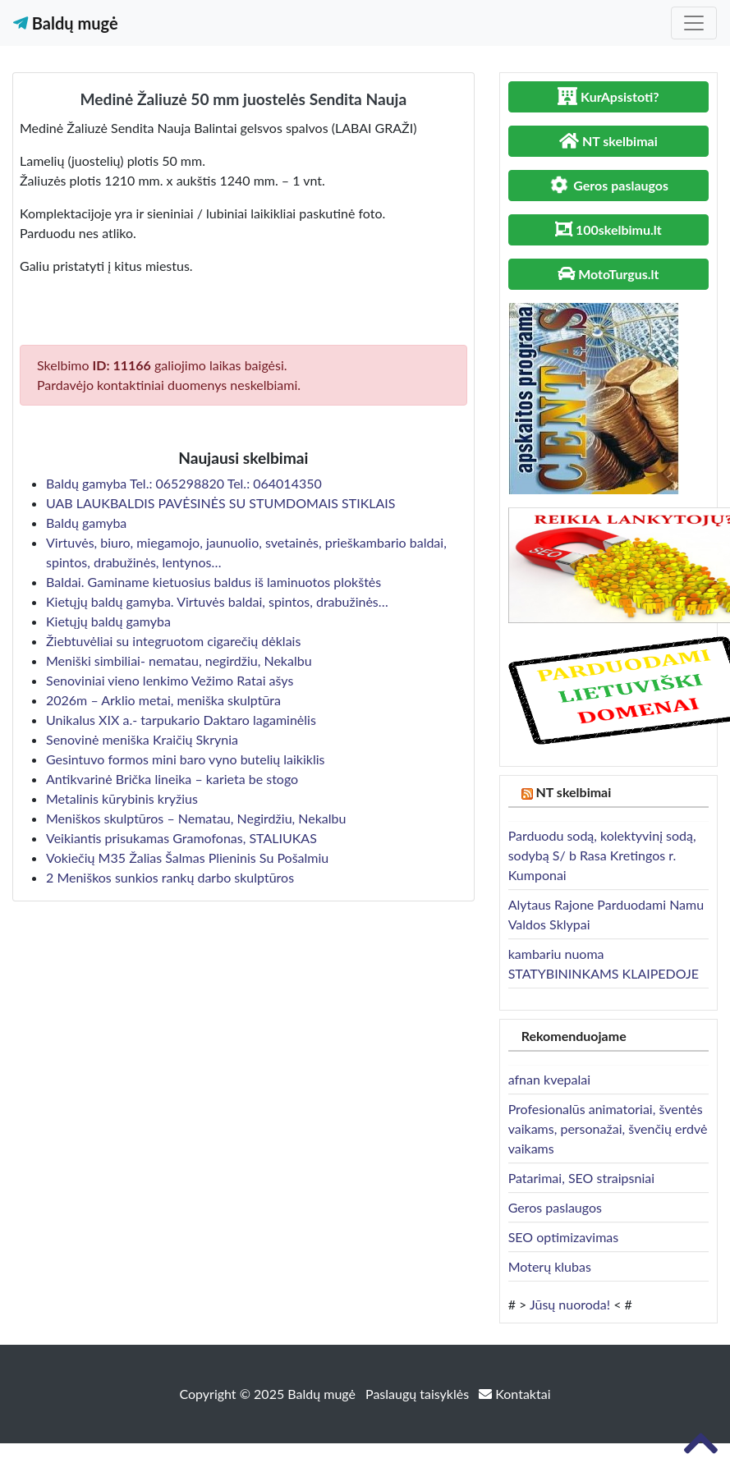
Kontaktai (514, 1393)
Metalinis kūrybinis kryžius (122, 798)
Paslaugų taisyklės (418, 1393)
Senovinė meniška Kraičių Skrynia (142, 739)
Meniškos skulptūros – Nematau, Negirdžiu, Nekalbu (196, 818)
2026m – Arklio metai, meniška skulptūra (163, 700)
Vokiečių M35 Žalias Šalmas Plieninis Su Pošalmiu (187, 857)
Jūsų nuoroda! (570, 1304)
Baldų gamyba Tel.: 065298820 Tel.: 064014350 (184, 483)
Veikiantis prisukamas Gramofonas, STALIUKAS (181, 838)
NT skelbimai (574, 792)
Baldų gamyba (86, 522)
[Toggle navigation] (694, 23)
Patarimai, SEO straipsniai (581, 1178)
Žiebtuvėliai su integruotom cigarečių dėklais (173, 641)
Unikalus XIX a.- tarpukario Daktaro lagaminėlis (181, 719)
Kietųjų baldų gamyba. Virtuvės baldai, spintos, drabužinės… (217, 601)
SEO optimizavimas (563, 1237)
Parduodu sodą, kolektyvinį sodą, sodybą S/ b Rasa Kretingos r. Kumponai (602, 855)
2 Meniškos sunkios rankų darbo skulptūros (170, 877)
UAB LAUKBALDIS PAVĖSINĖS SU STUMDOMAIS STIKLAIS (220, 503)
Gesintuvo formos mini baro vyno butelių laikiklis (185, 759)
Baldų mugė (65, 23)
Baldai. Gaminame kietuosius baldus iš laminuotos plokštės (213, 581)
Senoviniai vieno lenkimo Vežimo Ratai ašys (169, 680)
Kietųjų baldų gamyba (108, 621)
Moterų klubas (549, 1266)
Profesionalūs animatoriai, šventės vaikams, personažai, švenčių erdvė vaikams (608, 1128)
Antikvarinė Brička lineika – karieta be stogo (172, 779)
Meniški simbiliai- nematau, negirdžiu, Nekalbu (179, 660)
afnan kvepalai (549, 1079)
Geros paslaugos (555, 1207)
